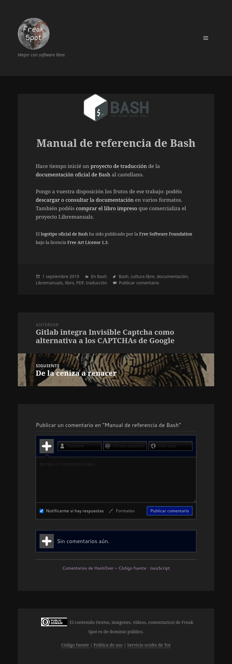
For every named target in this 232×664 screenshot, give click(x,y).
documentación (172, 276)
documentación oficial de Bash (73, 174)
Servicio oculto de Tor (149, 645)
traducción (96, 283)
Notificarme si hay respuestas (72, 510)
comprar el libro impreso (106, 208)
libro (69, 283)
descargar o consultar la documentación (85, 199)
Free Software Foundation (165, 234)
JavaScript (160, 568)
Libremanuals (49, 283)
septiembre (57, 276)
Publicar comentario (139, 283)
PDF (80, 283)
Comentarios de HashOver (88, 568)
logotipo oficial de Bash (64, 234)
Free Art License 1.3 (87, 242)
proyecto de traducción (119, 166)
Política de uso (108, 645)
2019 (74, 276)
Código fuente (132, 568)
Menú (205, 38)
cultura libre (143, 276)
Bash (102, 276)
